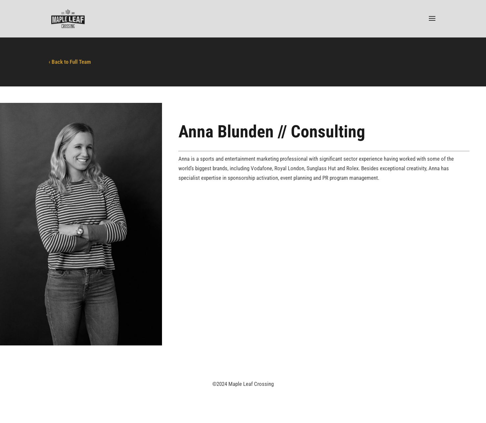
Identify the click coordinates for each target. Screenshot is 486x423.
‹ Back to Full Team (70, 62)
